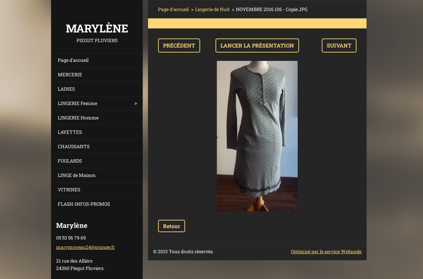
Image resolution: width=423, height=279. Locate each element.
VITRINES (69, 189)
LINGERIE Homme (78, 117)
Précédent (179, 45)
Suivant (339, 45)
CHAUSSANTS (74, 146)
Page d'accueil (73, 60)
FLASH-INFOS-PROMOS (84, 204)
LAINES (66, 89)
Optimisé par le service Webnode (326, 251)
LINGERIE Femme (77, 103)
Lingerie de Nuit (212, 9)
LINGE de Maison (77, 175)
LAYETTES (70, 132)
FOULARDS (70, 161)
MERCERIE (70, 74)
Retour (171, 225)
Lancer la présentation (257, 45)
